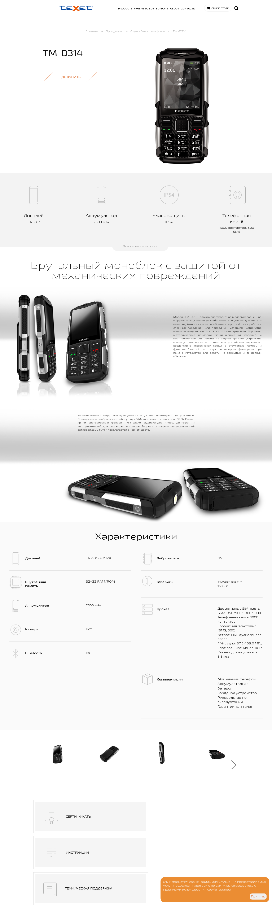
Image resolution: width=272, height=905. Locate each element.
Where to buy (144, 8)
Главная (94, 31)
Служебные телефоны (147, 31)
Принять (258, 896)
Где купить (70, 77)
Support (162, 8)
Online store (220, 8)
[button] (234, 765)
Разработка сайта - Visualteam (88, 890)
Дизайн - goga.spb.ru (82, 886)
